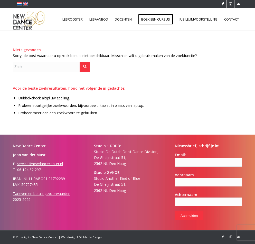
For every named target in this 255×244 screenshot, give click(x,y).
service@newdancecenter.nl (40, 163)
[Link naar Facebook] (222, 4)
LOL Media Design (89, 237)
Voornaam (184, 174)
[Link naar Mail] (238, 4)
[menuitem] (72, 19)
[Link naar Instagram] (230, 4)
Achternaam (186, 194)
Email (181, 154)
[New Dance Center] (29, 19)
